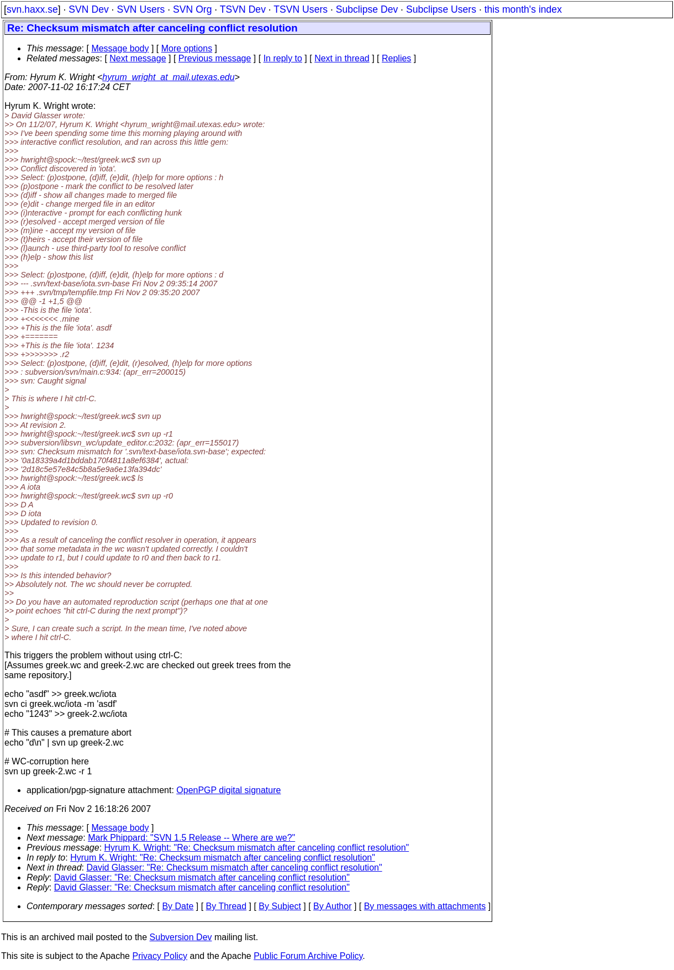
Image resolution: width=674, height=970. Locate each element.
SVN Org (192, 9)
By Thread (226, 906)
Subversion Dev (181, 937)
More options (187, 48)
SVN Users (141, 9)
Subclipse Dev (367, 9)
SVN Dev (88, 9)
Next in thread (342, 58)
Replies (396, 58)
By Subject (280, 906)
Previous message (214, 58)
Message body (120, 48)
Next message (137, 58)
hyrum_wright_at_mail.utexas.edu (168, 77)
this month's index (523, 9)
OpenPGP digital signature (228, 790)
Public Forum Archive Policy (308, 956)
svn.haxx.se (32, 9)
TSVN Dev (243, 9)
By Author (332, 906)
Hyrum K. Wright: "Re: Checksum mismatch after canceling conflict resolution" (256, 847)
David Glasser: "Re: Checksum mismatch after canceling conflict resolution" (234, 867)
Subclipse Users (441, 9)
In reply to (283, 58)
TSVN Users (300, 9)
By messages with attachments (425, 906)
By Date (177, 906)
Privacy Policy (159, 956)
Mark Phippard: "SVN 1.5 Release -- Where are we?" (191, 837)
